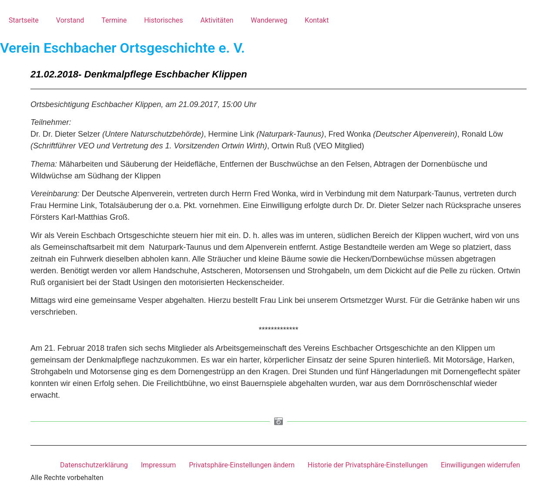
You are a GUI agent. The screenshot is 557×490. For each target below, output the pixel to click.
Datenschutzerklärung (94, 465)
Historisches (163, 20)
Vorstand (70, 20)
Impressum (158, 465)
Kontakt (317, 20)
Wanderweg (269, 20)
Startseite (24, 20)
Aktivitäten (216, 20)
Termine (114, 20)
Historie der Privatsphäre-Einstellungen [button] (368, 465)
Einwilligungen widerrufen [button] (480, 465)
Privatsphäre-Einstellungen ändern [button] (242, 465)
